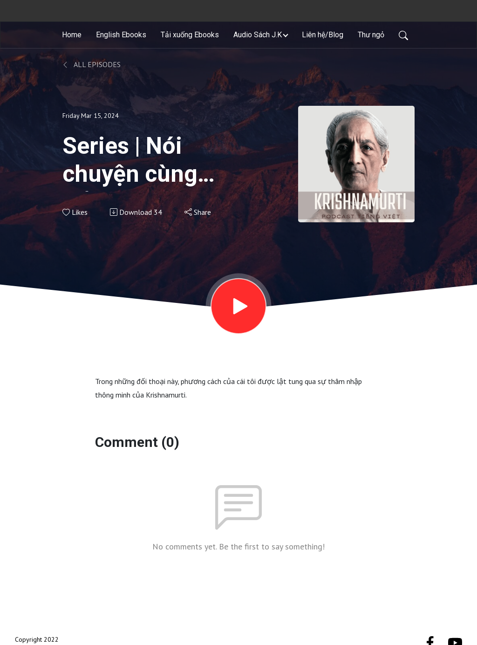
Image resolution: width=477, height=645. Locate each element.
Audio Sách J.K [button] (257, 34)
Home (72, 34)
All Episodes (91, 64)
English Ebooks (121, 34)
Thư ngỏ (371, 34)
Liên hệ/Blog (322, 34)
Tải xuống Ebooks (190, 34)
